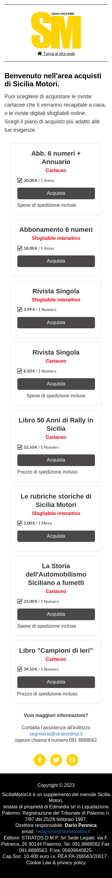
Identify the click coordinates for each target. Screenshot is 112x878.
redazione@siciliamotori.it (63, 831)
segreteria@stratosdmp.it (56, 733)
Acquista (56, 193)
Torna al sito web (56, 53)
